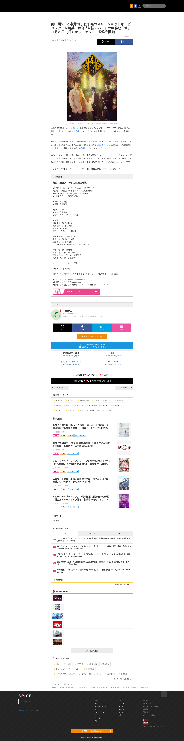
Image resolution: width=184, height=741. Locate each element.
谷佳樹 (95, 401)
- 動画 (120, 700)
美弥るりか (110, 674)
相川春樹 (58, 410)
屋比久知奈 (92, 664)
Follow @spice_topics (71, 356)
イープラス (55, 684)
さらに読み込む (98, 651)
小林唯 (67, 664)
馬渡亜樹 (119, 401)
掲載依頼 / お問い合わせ (150, 706)
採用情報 (145, 709)
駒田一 (57, 664)
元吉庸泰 (107, 410)
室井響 (103, 405)
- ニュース (121, 703)
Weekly (92, 533)
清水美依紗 (89, 669)
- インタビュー (122, 706)
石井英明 (79, 405)
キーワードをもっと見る (122, 679)
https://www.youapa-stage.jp (73, 279)
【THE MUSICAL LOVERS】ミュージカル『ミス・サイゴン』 (78, 674)
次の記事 (126, 388)
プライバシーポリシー (150, 715)
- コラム (120, 712)
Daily (64, 533)
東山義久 (104, 664)
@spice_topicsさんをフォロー (29, 710)
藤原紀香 (123, 674)
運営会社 (145, 700)
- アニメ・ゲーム (99, 712)
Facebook (25, 701)
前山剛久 (101, 145)
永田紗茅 (115, 405)
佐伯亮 (82, 148)
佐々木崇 (70, 410)
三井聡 (67, 405)
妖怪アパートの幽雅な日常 (68, 131)
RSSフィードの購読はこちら (93, 336)
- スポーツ (97, 718)
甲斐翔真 (79, 664)
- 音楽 (96, 700)
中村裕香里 (92, 405)
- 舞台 (96, 703)
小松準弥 (54, 148)
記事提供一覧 (147, 703)
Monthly (119, 533)
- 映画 (96, 721)
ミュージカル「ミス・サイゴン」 (67, 669)
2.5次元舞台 (83, 401)
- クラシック (98, 709)
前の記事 (57, 388)
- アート (96, 715)
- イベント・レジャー (100, 706)
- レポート (121, 709)
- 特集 (120, 715)
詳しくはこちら (82, 292)
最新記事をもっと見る (123, 584)
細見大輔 (58, 401)
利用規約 (145, 712)
